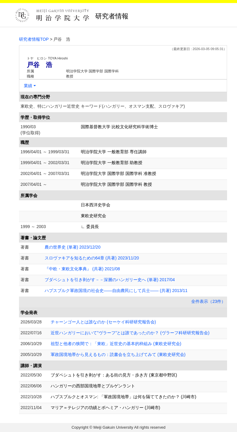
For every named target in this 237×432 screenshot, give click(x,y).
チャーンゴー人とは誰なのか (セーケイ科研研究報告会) (103, 321)
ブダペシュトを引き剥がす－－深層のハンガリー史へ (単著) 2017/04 (110, 279)
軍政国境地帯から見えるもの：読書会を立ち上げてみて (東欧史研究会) (118, 354)
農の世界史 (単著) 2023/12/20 (72, 247)
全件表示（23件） (208, 301)
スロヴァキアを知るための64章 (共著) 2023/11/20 (92, 258)
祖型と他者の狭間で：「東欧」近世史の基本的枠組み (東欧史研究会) (116, 343)
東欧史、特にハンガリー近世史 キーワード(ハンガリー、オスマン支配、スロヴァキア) (103, 106)
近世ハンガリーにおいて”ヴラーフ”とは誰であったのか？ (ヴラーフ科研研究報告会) (130, 332)
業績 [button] (28, 85)
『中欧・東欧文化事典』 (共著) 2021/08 (82, 268)
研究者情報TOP (34, 39)
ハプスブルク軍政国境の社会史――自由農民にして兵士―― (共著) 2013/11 (116, 290)
